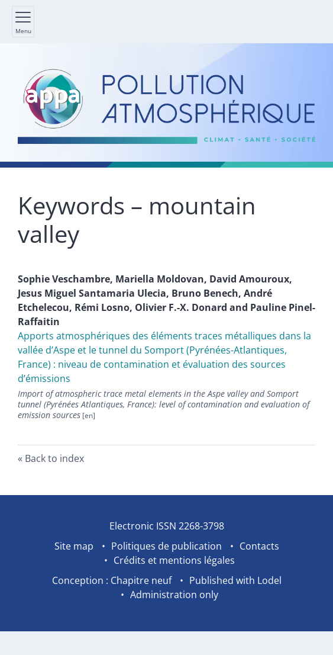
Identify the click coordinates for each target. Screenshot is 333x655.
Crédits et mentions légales (174, 560)
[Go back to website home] (166, 105)
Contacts (259, 546)
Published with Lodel (235, 580)
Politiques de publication (166, 546)
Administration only (174, 594)
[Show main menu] (23, 21)
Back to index (54, 458)
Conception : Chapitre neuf (112, 580)
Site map (73, 546)
